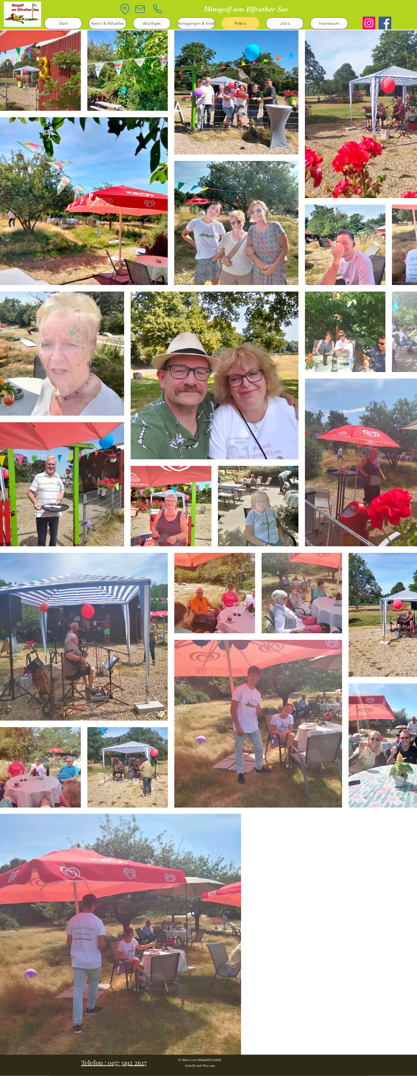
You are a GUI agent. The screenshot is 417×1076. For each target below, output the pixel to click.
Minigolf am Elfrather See (246, 9)
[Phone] (157, 9)
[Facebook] (385, 23)
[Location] (125, 9)
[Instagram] (369, 23)
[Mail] (140, 9)
